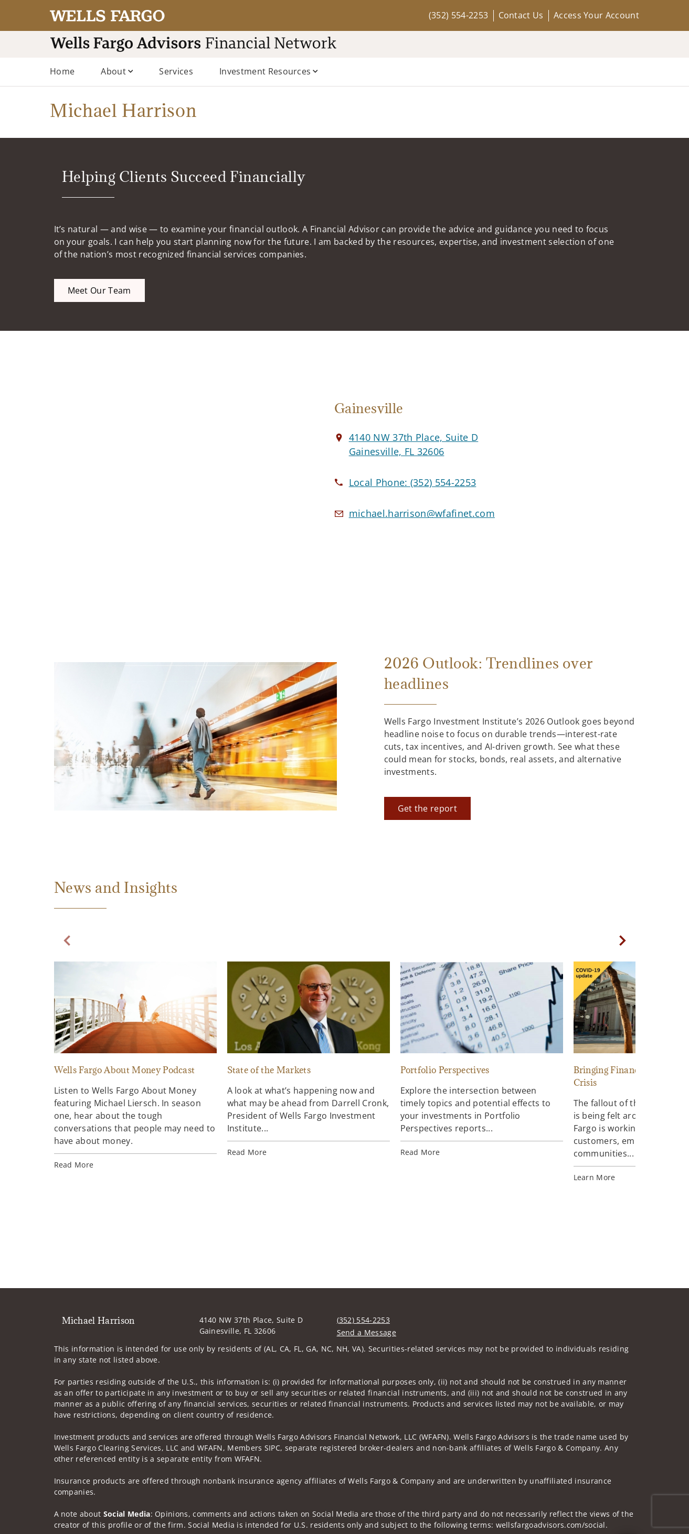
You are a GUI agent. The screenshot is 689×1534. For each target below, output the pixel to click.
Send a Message (366, 1332)
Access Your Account (596, 15)
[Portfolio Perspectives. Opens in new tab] (481, 1060)
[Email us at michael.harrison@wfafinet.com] (422, 513)
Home (62, 71)
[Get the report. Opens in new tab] (427, 808)
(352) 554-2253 (458, 15)
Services (176, 71)
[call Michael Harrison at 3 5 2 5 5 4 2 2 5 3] (412, 482)
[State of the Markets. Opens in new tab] (308, 1060)
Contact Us (521, 15)
